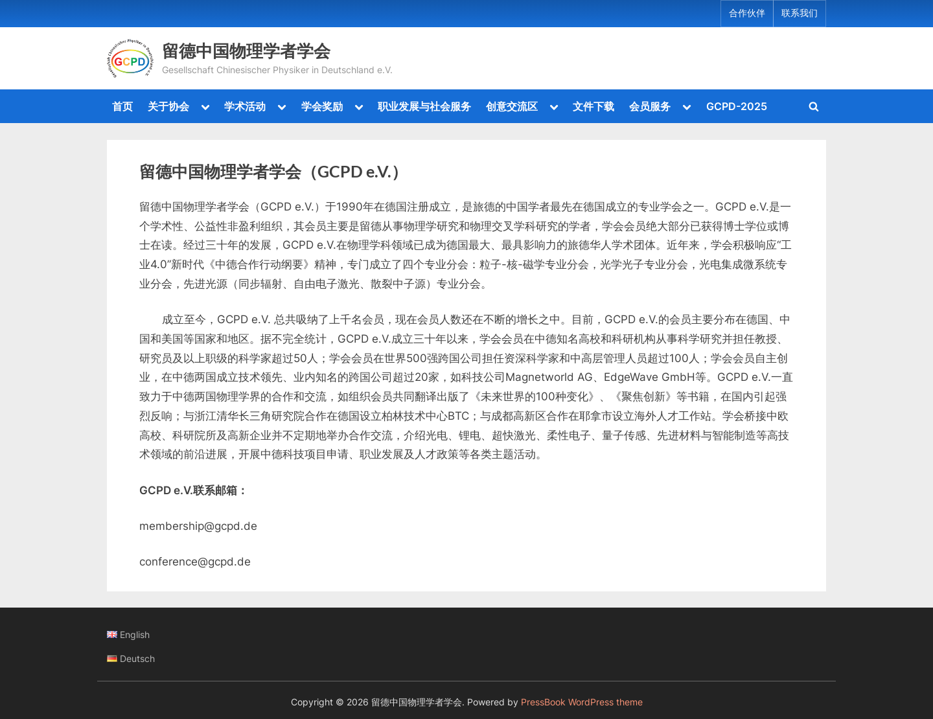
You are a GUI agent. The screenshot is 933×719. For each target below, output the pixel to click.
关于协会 (168, 106)
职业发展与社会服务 (424, 106)
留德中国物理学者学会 (246, 50)
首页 (122, 106)
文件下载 (593, 106)
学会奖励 (322, 106)
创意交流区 (512, 106)
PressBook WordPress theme (582, 702)
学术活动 (245, 106)
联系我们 (799, 13)
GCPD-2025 (736, 106)
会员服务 (650, 106)
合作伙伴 (747, 13)
